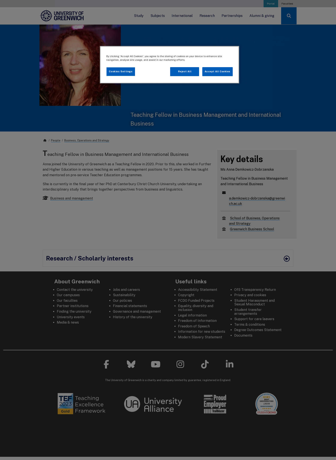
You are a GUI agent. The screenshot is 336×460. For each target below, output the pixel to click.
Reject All (185, 71)
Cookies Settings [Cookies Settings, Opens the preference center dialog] (120, 71)
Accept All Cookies (217, 71)
